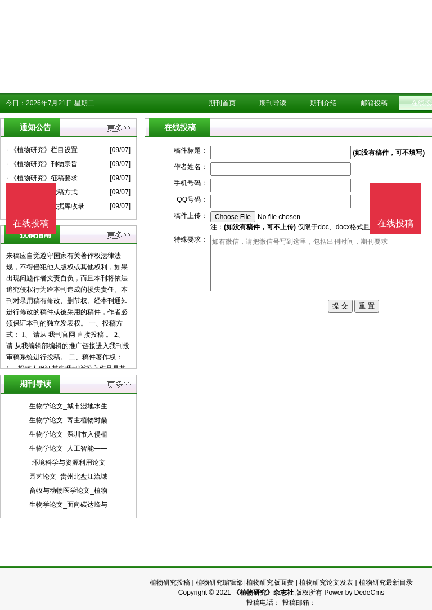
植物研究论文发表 (326, 582)
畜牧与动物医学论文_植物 (68, 491)
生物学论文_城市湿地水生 (68, 406)
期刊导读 (272, 103)
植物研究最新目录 (386, 582)
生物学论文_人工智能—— (68, 448)
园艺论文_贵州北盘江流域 (68, 476)
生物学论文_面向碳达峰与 (68, 505)
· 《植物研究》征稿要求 (42, 178)
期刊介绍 (323, 103)
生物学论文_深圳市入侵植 (68, 434)
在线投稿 (395, 223)
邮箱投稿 (374, 103)
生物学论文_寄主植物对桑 (68, 420)
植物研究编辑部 (219, 582)
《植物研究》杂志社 (263, 592)
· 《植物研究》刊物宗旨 (42, 164)
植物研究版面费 (270, 582)
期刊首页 (222, 103)
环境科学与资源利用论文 (69, 462)
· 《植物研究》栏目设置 (42, 150)
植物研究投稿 (170, 582)
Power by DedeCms (354, 592)
